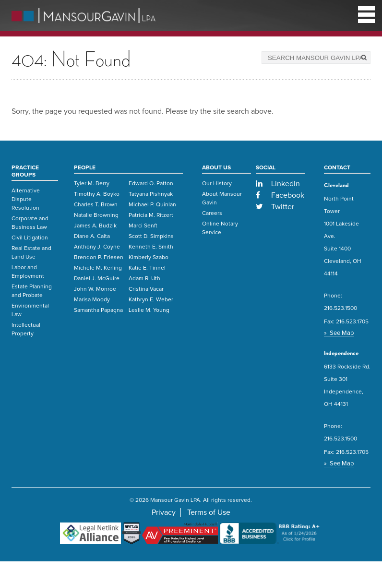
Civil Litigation (30, 238)
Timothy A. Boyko (96, 194)
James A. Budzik (95, 226)
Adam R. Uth (144, 279)
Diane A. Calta (92, 236)
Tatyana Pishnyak (151, 194)
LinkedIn (278, 184)
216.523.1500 (340, 308)
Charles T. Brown (96, 205)
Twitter (275, 207)
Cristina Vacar (146, 289)
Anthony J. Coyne (97, 247)
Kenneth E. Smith (151, 247)
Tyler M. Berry (91, 184)
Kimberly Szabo (148, 258)
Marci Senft (143, 226)
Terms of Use (208, 512)
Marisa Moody (92, 300)
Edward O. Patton (151, 184)
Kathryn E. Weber (151, 300)
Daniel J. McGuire (96, 279)
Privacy (164, 512)
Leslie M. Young (149, 310)
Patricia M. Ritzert (151, 215)
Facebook (280, 195)
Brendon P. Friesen (98, 258)
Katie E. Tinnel (147, 268)
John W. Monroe (95, 289)
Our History (217, 184)
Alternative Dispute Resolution (26, 199)
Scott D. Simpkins (151, 236)
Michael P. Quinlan (152, 205)
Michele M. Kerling (98, 268)
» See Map (339, 333)
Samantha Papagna (98, 310)
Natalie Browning (96, 215)
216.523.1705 (352, 322)
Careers (212, 213)
